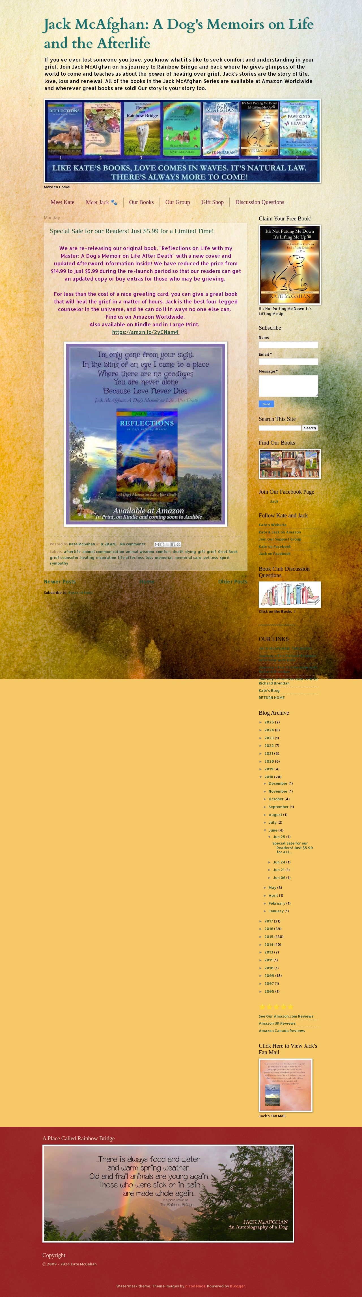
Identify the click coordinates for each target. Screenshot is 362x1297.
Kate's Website (272, 524)
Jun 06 (279, 877)
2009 (269, 975)
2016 (269, 928)
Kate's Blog (269, 690)
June (273, 830)
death (178, 551)
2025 (269, 722)
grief (211, 551)
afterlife (72, 551)
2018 (269, 777)
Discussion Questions (259, 202)
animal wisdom (140, 551)
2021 (269, 753)
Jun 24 (279, 862)
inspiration (106, 557)
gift (201, 551)
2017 (269, 921)
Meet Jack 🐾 (102, 202)
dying (190, 551)
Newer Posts (60, 581)
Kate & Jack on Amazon (280, 532)
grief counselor (64, 557)
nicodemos (195, 1286)
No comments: (133, 544)
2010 (269, 968)
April (274, 895)
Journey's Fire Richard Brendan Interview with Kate (287, 657)
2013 (269, 952)
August (276, 814)
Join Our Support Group (280, 539)
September (279, 806)
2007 (269, 983)
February (277, 903)
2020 (269, 761)
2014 (269, 944)
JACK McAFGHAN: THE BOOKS (285, 648)
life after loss (131, 557)
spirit (225, 557)
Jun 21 (279, 869)
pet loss (210, 557)
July (273, 822)
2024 (269, 730)
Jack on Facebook (274, 553)
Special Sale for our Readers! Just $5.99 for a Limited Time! (132, 231)
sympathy (59, 563)
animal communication (103, 551)
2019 (269, 769)
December (278, 783)
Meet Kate (62, 202)
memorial (164, 557)
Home (147, 581)
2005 (269, 991)
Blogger (237, 1286)
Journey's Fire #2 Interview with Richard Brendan (288, 669)
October (277, 799)
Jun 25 (279, 836)
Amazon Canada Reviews (282, 1030)
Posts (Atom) (80, 592)
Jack (274, 501)
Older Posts (232, 581)
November (278, 791)
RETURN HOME (272, 697)
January (277, 911)
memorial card (188, 557)
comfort (163, 551)
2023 (269, 738)
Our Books (141, 202)
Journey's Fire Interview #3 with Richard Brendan (288, 681)
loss (149, 557)
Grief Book (228, 551)
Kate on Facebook (275, 546)
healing (87, 557)
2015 (269, 936)
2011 (268, 960)
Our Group (177, 202)
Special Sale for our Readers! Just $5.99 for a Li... (292, 847)
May (273, 887)
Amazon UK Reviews (277, 1023)
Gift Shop (213, 202)
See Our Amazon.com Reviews (286, 1016)
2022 (269, 745)
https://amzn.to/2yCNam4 (146, 332)
